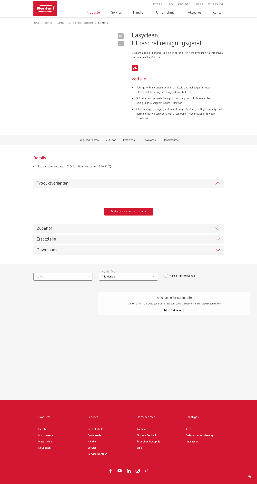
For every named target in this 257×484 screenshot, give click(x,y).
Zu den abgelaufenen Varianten (129, 211)
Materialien (45, 441)
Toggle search (222, 12)
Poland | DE (217, 4)
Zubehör (111, 141)
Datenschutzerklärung (199, 435)
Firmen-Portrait (146, 435)
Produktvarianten (88, 141)
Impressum (192, 441)
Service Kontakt (97, 454)
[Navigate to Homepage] (55, 7)
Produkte (110, 12)
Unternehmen (168, 12)
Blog (170, 4)
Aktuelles (191, 12)
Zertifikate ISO (96, 429)
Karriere (199, 4)
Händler (145, 12)
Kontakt (211, 12)
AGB (188, 429)
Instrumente (45, 435)
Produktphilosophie (148, 441)
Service (128, 12)
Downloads (184, 4)
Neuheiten (44, 447)
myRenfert (158, 4)
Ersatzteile (129, 141)
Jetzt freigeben (173, 310)
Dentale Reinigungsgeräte (81, 27)
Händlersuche (171, 141)
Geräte (61, 27)
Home (36, 27)
